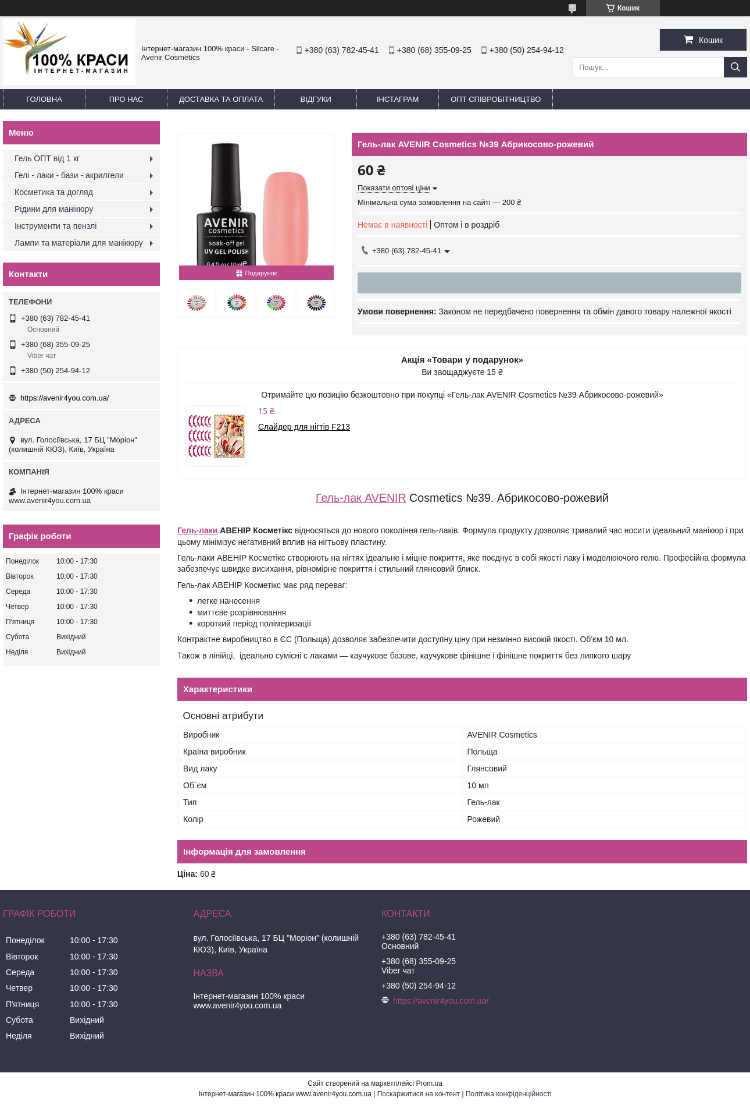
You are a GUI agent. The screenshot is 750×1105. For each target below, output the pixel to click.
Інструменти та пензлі (56, 226)
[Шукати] (735, 67)
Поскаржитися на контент (418, 1094)
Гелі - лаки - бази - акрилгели (69, 175)
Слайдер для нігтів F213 (304, 426)
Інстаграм (398, 99)
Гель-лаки (197, 530)
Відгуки (316, 99)
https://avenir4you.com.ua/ (64, 398)
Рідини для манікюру (54, 209)
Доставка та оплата (221, 99)
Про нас (126, 99)
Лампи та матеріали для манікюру (79, 242)
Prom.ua (429, 1083)
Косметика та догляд (54, 192)
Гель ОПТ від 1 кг (47, 158)
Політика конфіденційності (509, 1094)
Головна (44, 99)
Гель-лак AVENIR (361, 497)
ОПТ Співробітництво (496, 99)
